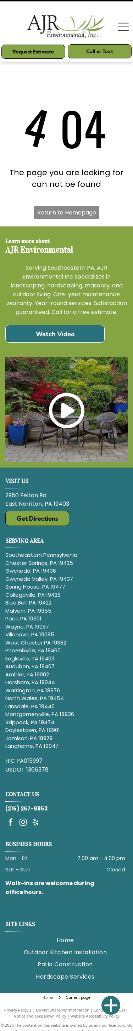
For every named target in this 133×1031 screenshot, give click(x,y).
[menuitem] (65, 940)
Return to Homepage (66, 212)
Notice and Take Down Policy (40, 1016)
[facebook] (10, 823)
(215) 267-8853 (26, 808)
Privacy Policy (16, 1010)
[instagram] (23, 823)
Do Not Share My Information (62, 1010)
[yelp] (35, 823)
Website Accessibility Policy (94, 1016)
